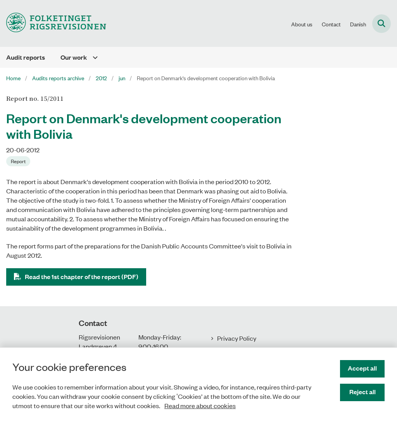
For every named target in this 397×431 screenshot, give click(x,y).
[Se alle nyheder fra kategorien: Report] (18, 161)
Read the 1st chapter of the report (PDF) (81, 276)
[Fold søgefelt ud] (381, 23)
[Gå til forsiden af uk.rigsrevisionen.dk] (53, 23)
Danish (358, 24)
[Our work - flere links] (92, 57)
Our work (73, 57)
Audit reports (25, 57)
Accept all (362, 368)
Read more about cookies (200, 405)
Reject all (362, 391)
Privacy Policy (236, 338)
